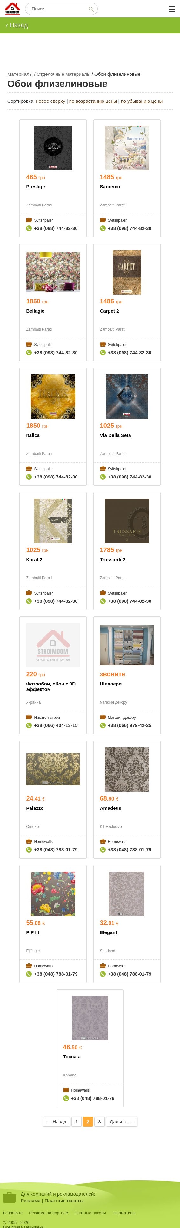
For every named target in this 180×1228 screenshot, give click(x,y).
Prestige (35, 186)
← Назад (56, 1121)
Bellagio (35, 311)
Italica (33, 435)
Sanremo (110, 186)
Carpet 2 (109, 311)
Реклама (31, 1200)
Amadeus (111, 808)
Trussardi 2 (112, 559)
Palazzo (34, 808)
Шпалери (111, 683)
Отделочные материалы (63, 74)
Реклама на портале (48, 1213)
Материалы (20, 74)
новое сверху (50, 101)
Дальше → (122, 1121)
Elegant (108, 932)
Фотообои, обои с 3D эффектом (51, 686)
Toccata (72, 1056)
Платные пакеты (64, 1200)
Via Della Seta (115, 435)
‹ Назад (17, 25)
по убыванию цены (142, 101)
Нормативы (124, 1213)
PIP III (32, 932)
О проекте (13, 1213)
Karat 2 (34, 559)
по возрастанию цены (93, 101)
